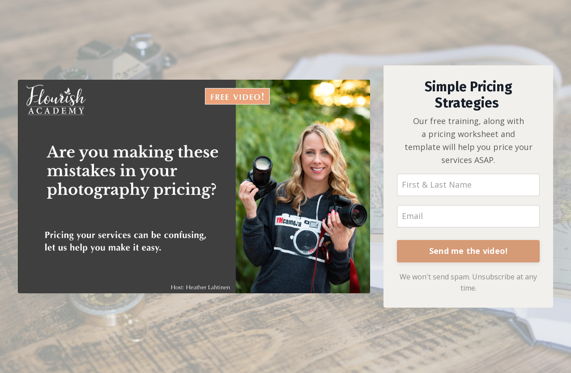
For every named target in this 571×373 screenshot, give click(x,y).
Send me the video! (468, 250)
